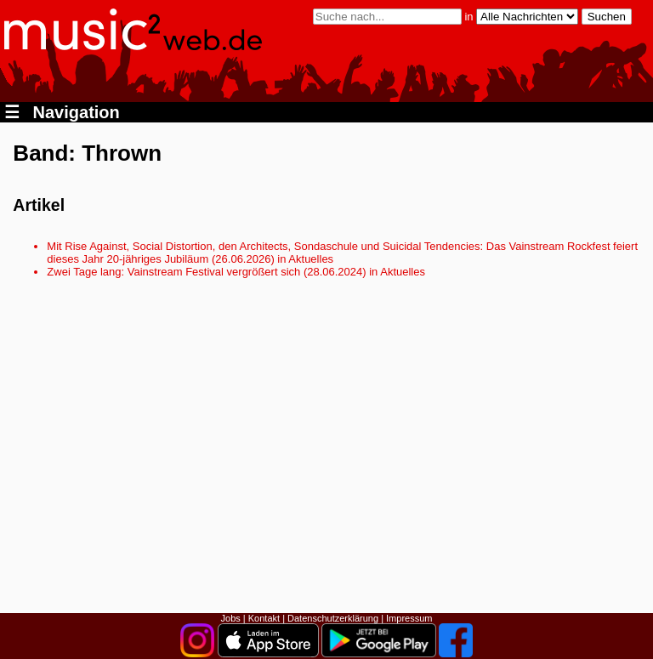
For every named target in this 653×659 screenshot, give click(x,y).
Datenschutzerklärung (332, 618)
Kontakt (264, 618)
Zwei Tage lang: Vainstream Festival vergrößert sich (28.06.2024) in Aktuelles (236, 271)
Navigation (62, 112)
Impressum (409, 618)
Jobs (231, 618)
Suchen (607, 16)
